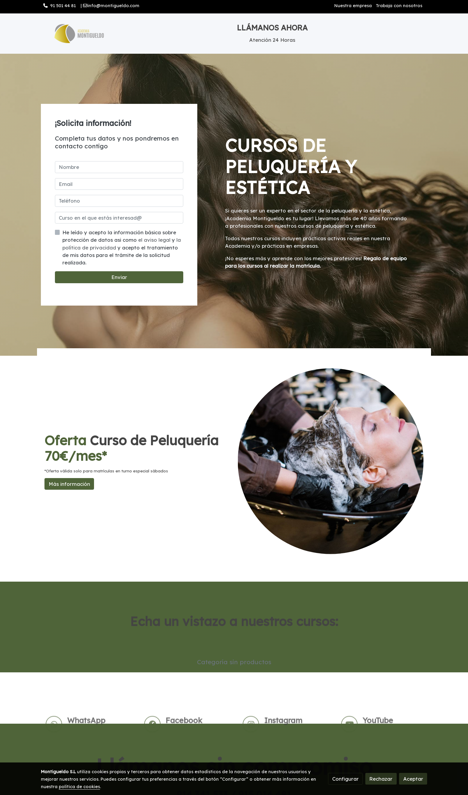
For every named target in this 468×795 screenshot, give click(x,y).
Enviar (119, 277)
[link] (79, 33)
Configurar (345, 779)
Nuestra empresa (353, 5)
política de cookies (79, 786)
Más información (69, 484)
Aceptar (413, 779)
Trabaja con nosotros (399, 5)
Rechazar (380, 779)
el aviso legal (155, 240)
